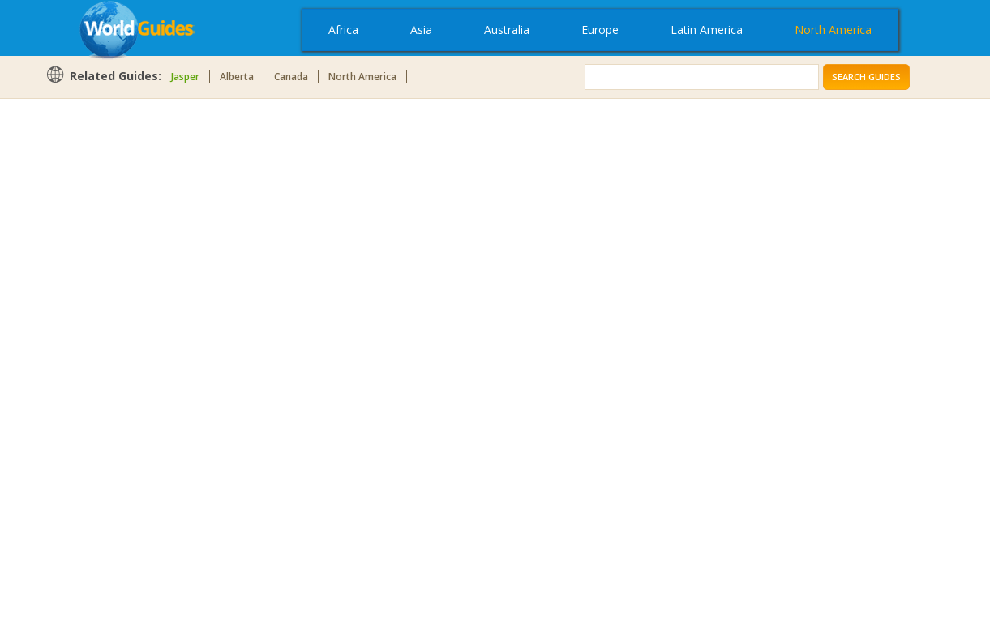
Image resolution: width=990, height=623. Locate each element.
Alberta (237, 76)
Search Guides (866, 76)
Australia (506, 29)
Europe (600, 29)
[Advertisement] (110, 358)
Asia (421, 29)
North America (833, 29)
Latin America (707, 29)
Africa (343, 29)
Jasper (185, 76)
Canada (291, 76)
